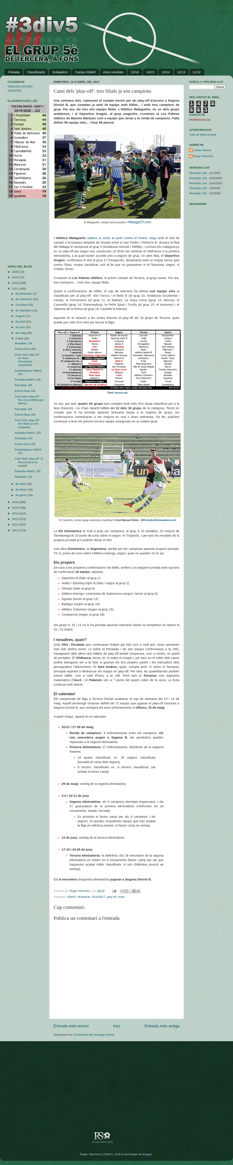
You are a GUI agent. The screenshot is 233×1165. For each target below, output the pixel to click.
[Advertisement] (20, 231)
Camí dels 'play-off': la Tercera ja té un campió (29, 462)
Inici (116, 1026)
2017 (15, 288)
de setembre (23, 310)
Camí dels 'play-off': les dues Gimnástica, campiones (27, 360)
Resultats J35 (23, 385)
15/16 (135, 72)
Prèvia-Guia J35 (25, 391)
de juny (20, 327)
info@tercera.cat (199, 119)
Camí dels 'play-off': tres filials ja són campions (27, 424)
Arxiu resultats (113, 72)
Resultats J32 (23, 476)
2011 (15, 530)
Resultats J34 (23, 409)
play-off (111, 896)
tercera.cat (121, 392)
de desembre (24, 293)
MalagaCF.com (139, 222)
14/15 (150, 72)
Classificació (36, 72)
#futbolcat (83, 896)
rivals (121, 896)
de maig (21, 332)
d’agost (20, 316)
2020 (15, 271)
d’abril (19, 338)
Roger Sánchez (80, 890)
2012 (15, 524)
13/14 (166, 72)
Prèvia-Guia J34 (25, 414)
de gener (21, 495)
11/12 (197, 72)
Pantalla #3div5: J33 (28, 432)
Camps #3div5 (85, 72)
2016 (15, 502)
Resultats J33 (23, 438)
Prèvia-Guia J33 (25, 444)
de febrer (21, 489)
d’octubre (21, 304)
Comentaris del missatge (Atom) (94, 1034)
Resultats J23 (198, 188)
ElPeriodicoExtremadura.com (158, 520)
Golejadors (60, 72)
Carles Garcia (202, 150)
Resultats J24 (198, 183)
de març (21, 483)
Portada (14, 72)
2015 (15, 507)
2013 (15, 519)
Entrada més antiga (162, 1026)
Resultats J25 (198, 178)
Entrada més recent (71, 1026)
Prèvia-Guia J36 (25, 348)
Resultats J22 (198, 193)
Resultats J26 (198, 173)
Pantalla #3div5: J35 (28, 379)
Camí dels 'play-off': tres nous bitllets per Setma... (29, 400)
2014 (15, 513)
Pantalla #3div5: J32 (28, 471)
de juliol (20, 321)
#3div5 (71, 896)
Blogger (147, 1154)
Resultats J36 (23, 343)
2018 (15, 283)
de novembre (24, 299)
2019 (15, 277)
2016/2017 (98, 896)
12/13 (181, 72)
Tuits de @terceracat (202, 134)
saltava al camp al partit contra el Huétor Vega (121, 238)
